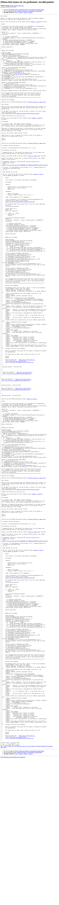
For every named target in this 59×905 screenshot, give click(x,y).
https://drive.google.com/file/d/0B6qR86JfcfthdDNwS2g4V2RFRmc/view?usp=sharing (25, 195)
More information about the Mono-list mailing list (13, 903)
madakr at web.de (36, 23)
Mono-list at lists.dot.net (27, 429)
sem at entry (19, 86)
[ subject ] (25, 12)
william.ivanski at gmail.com (16, 5)
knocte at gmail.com (34, 184)
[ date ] (16, 12)
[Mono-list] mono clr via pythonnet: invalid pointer (31, 9)
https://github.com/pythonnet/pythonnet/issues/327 (20, 239)
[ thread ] (20, 12)
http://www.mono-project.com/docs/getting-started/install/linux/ (21, 133)
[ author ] (30, 12)
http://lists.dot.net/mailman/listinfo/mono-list (19, 431)
